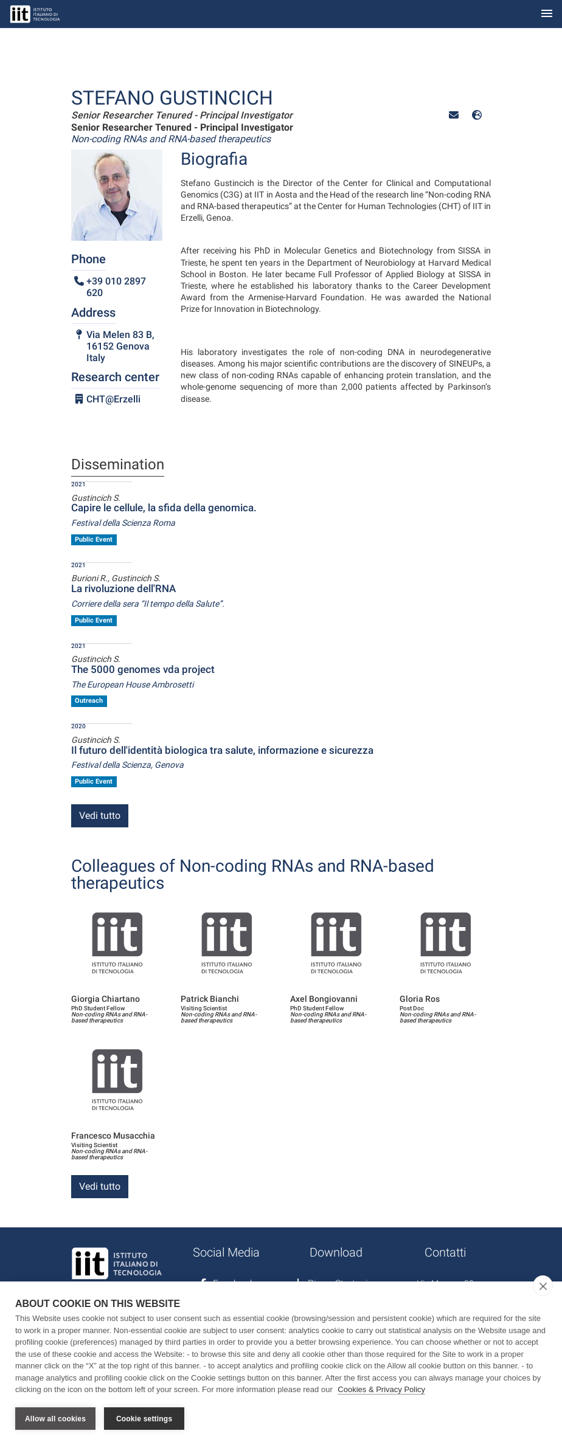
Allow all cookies (55, 1419)
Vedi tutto (99, 815)
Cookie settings (144, 1419)
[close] (543, 1285)
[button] (454, 115)
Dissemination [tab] (117, 465)
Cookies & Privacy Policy (381, 1389)
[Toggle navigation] (547, 14)
